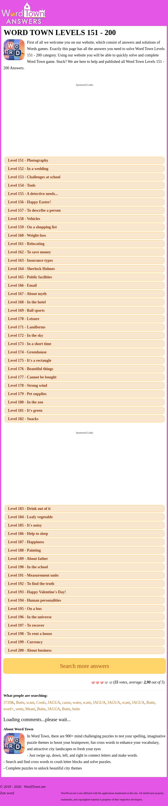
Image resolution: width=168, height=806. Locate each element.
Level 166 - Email (22, 285)
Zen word (7, 793)
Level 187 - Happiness (26, 542)
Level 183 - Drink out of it (29, 508)
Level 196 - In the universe (29, 617)
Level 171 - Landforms (26, 327)
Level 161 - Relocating (26, 244)
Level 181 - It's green (25, 410)
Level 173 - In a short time (29, 344)
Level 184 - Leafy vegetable (30, 517)
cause (66, 702)
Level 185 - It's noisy (25, 525)
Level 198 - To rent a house (30, 634)
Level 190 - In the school (28, 567)
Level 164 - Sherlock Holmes (31, 269)
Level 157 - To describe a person (34, 210)
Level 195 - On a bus (25, 609)
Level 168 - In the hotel (27, 302)
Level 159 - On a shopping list (32, 227)
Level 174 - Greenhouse (27, 352)
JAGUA (54, 702)
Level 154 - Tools (22, 185)
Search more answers (84, 666)
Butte (20, 702)
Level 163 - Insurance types (30, 260)
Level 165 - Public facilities (30, 277)
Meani (30, 709)
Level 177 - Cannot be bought (32, 377)
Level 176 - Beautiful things (30, 369)
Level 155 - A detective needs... (33, 194)
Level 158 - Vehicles (24, 219)
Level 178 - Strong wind (27, 385)
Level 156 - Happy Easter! (29, 202)
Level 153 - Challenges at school (34, 177)
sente (19, 709)
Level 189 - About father (28, 559)
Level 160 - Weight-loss (27, 235)
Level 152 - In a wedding (28, 169)
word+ (8, 709)
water (77, 702)
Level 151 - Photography (28, 160)
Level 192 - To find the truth (31, 584)
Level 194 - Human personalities (34, 600)
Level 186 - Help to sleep (28, 533)
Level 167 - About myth (27, 294)
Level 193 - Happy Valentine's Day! (37, 592)
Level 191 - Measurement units (33, 575)
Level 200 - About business (30, 650)
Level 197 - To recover (26, 625)
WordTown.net (35, 787)
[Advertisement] (84, 120)
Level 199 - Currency (25, 642)
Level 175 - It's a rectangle (29, 360)
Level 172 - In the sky (25, 335)
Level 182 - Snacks (23, 419)
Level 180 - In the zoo (25, 402)
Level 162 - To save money (29, 252)
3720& (8, 702)
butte (76, 709)
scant (30, 702)
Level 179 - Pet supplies (27, 394)
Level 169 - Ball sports (26, 310)
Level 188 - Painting (24, 550)
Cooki (41, 702)
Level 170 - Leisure (23, 319)
